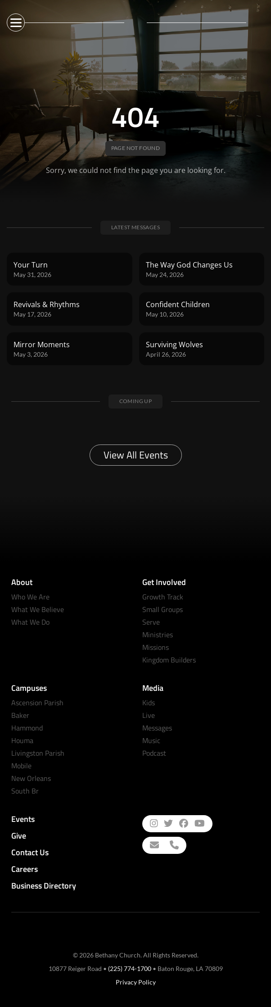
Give (18, 836)
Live (148, 715)
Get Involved (164, 582)
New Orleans (31, 778)
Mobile (21, 765)
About (21, 582)
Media (152, 688)
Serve (151, 622)
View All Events (136, 455)
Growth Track (162, 596)
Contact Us (30, 852)
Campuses (29, 688)
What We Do (30, 622)
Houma (22, 740)
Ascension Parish (37, 702)
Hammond (27, 727)
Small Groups (162, 609)
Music (151, 740)
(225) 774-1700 (129, 968)
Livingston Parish (37, 753)
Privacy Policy (136, 982)
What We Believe (37, 609)
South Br (25, 790)
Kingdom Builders (169, 659)
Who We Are (30, 596)
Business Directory (43, 886)
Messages (157, 727)
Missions (155, 647)
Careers (24, 869)
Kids (148, 702)
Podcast (154, 753)
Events (23, 819)
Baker (20, 715)
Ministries (157, 634)
